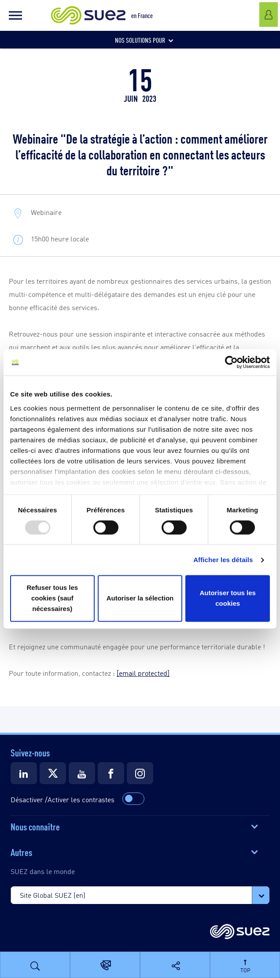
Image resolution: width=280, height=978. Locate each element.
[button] (15, 15)
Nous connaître (35, 826)
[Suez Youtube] (82, 773)
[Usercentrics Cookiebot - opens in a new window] (231, 362)
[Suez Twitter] (53, 773)
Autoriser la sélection (140, 598)
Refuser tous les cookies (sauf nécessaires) (52, 598)
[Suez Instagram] (140, 773)
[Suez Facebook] (111, 773)
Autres (21, 851)
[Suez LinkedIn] (24, 773)
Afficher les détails (223, 559)
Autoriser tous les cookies (227, 598)
